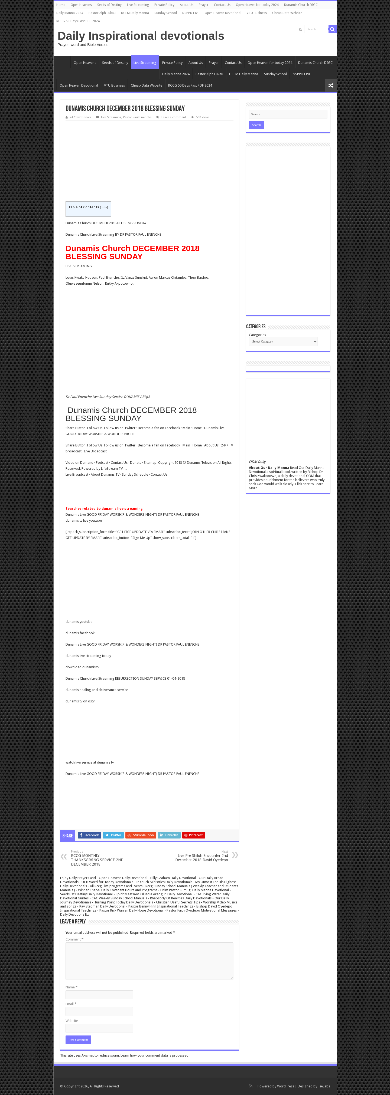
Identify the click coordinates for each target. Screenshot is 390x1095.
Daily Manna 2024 (69, 13)
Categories (257, 335)
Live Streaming (138, 5)
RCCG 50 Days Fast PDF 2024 (78, 21)
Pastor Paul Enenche (137, 117)
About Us (186, 5)
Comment (74, 939)
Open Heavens (81, 5)
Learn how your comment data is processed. (155, 1055)
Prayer (204, 5)
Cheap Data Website (287, 13)
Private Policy (164, 5)
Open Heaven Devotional (223, 13)
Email (71, 1004)
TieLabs (324, 1086)
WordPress (285, 1086)
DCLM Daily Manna (135, 13)
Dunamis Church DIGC (301, 5)
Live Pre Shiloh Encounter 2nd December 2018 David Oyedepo (200, 856)
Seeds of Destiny (109, 5)
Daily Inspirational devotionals (141, 35)
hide (104, 207)
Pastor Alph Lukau (102, 13)
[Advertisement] (149, 161)
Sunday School (165, 13)
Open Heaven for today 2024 (257, 5)
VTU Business (257, 13)
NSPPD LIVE (190, 13)
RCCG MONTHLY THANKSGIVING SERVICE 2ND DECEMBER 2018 (98, 858)
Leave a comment (173, 117)
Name (71, 987)
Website (72, 1021)
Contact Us (222, 5)
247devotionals (80, 117)
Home (60, 5)
